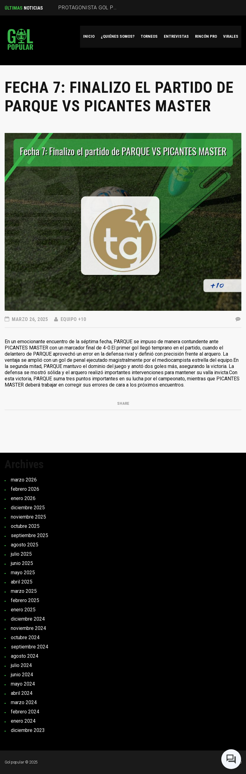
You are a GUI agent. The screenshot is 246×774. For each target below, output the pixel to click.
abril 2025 (21, 582)
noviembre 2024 (28, 628)
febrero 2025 (25, 600)
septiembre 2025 (29, 535)
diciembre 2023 (28, 730)
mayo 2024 (23, 684)
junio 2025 (22, 563)
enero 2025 (23, 610)
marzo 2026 (24, 480)
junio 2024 (22, 675)
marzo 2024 (24, 702)
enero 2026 (23, 498)
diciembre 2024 (28, 619)
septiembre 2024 (29, 647)
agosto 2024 (24, 656)
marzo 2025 (24, 591)
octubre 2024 (25, 637)
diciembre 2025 (28, 508)
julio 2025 (21, 554)
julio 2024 (21, 665)
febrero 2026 (25, 489)
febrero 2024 (25, 712)
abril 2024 (21, 693)
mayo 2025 (23, 572)
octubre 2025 (25, 526)
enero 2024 (23, 721)
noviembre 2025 (28, 517)
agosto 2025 (24, 545)
